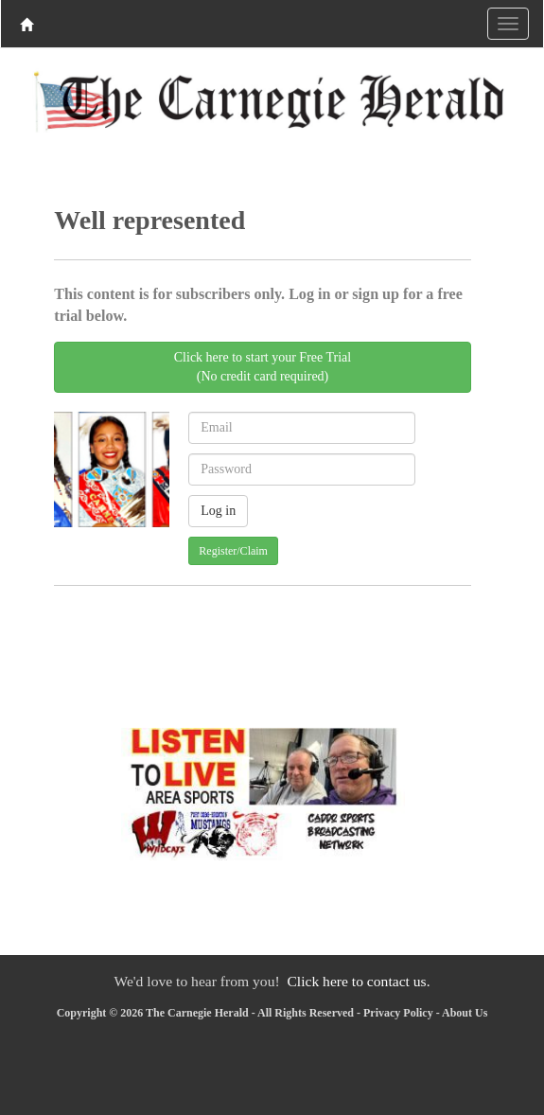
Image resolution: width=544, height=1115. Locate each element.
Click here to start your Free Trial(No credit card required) (262, 366)
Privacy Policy (398, 1012)
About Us (464, 1012)
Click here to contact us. (358, 981)
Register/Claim (233, 551)
